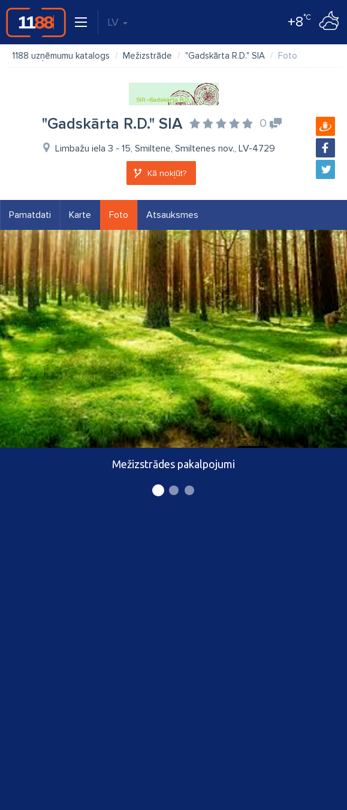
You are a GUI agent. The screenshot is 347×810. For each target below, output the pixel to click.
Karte (80, 215)
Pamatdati (30, 215)
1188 (36, 22)
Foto (118, 215)
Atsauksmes (172, 215)
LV (117, 22)
